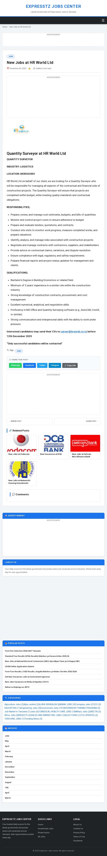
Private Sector (44, 832)
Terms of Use (79, 837)
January (8, 762)
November (9, 772)
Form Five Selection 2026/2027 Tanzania (23, 651)
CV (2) (98, 704)
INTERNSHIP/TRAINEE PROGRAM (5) (82, 708)
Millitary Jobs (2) (83, 711)
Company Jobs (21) (85, 704)
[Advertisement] (53, 609)
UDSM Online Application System (19, 666)
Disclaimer (77, 841)
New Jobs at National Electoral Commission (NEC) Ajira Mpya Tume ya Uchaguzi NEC (42, 661)
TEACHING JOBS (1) (14, 718)
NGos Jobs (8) (11, 715)
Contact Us (78, 828)
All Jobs (41, 837)
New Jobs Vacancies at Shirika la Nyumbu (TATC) (26, 682)
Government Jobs (45, 828)
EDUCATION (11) (12, 708)
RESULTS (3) (25, 715)
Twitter (42, 365)
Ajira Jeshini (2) (31, 704)
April (7, 746)
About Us (77, 824)
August (8, 782)
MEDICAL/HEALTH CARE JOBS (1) (58, 711)
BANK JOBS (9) (67, 704)
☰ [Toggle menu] (103, 20)
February (9, 756)
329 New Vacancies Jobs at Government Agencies (27, 677)
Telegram (55, 365)
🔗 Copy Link (70, 365)
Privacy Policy (79, 832)
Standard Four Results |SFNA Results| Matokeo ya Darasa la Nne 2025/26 (37, 656)
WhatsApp (15, 365)
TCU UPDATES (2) (89, 715)
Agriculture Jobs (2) (14, 704)
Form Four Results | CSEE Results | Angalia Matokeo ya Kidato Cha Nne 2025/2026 (41, 671)
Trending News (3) (33, 718)
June (7, 736)
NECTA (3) (96, 711)
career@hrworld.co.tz (74, 331)
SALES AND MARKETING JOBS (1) (47, 715)
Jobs (11, 56)
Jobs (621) (36, 711)
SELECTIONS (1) (72, 715)
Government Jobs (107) (52, 708)
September (10, 777)
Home (4, 27)
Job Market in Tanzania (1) (17, 711)
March (8, 751)
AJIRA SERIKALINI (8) (49, 704)
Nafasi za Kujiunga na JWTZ (17, 687)
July (6, 787)
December (10, 767)
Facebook (29, 365)
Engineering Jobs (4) (31, 708)
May (7, 741)
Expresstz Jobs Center (53, 6)
